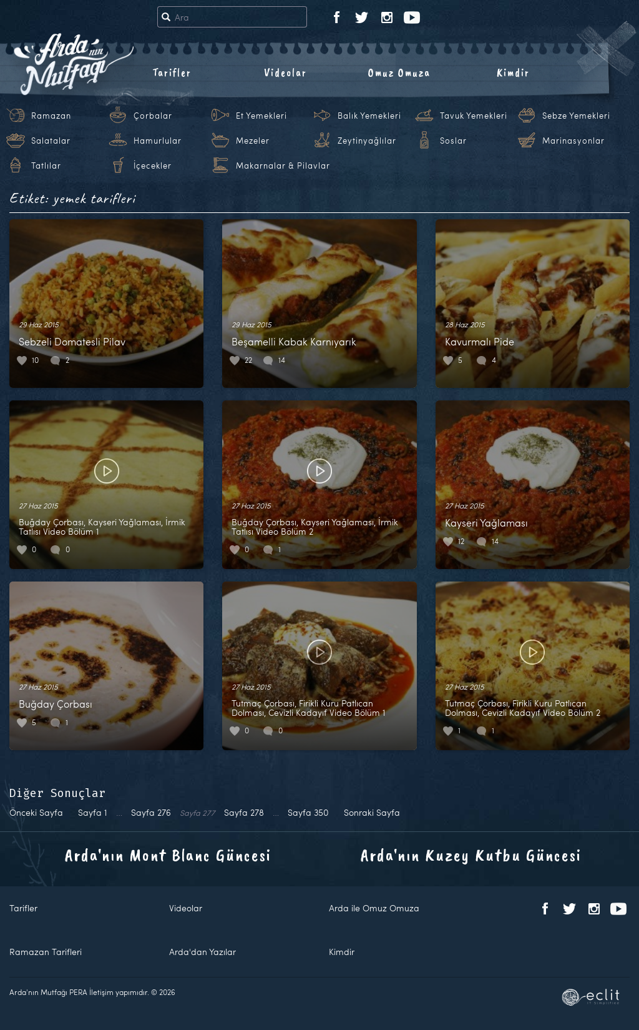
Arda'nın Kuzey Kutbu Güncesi (471, 855)
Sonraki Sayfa (372, 812)
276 (151, 812)
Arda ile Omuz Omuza (374, 908)
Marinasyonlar (573, 140)
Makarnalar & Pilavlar (283, 165)
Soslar (453, 140)
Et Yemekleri (261, 115)
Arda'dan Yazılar (202, 952)
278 (244, 812)
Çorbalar (153, 115)
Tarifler (172, 72)
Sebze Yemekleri (576, 115)
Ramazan (51, 115)
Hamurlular (158, 140)
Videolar (285, 72)
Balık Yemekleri (369, 115)
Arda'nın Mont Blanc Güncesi (168, 855)
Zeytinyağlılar (367, 140)
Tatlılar (46, 165)
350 (308, 812)
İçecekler (153, 165)
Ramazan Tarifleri (45, 952)
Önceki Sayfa (36, 812)
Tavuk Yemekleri (473, 115)
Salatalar (51, 140)
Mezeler (253, 140)
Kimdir (513, 72)
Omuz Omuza (399, 72)
